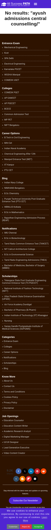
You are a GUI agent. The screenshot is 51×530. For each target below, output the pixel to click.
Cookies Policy (11, 397)
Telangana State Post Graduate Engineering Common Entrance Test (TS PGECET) (24, 281)
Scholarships (9, 276)
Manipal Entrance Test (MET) (18, 159)
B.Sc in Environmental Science (19, 254)
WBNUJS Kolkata (12, 207)
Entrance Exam (11, 43)
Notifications (9, 228)
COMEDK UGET (11, 80)
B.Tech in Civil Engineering (17, 137)
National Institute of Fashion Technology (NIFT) (22, 289)
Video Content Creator (14, 453)
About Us (8, 381)
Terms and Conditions (14, 391)
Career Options (11, 133)
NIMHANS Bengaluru (14, 188)
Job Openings (10, 416)
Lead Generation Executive (16, 447)
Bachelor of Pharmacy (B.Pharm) (20, 310)
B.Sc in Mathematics (14, 212)
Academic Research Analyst (17, 431)
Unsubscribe (16, 507)
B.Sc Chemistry (11, 193)
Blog (4, 178)
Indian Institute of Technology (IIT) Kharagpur (26, 315)
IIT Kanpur (9, 164)
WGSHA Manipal (12, 74)
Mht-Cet (8, 143)
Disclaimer (9, 408)
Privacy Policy (10, 402)
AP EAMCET (10, 98)
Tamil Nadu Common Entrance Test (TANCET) (26, 243)
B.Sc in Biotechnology (14, 238)
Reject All (26, 527)
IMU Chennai (10, 232)
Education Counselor (14, 420)
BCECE (7, 108)
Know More (8, 376)
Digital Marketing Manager (16, 436)
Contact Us (9, 386)
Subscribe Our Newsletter (25, 500)
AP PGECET (10, 103)
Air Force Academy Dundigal (18, 304)
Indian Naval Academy (15, 148)
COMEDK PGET (11, 92)
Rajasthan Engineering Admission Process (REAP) (23, 219)
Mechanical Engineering (15, 47)
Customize (13, 527)
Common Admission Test (16, 114)
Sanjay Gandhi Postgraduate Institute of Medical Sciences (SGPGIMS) (22, 327)
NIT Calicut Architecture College (19, 249)
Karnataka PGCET (13, 69)
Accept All (38, 527)
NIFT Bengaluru (11, 125)
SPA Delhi (9, 58)
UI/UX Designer (11, 442)
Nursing (8, 320)
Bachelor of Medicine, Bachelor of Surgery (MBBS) (23, 266)
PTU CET (8, 170)
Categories (8, 337)
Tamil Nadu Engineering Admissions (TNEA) (25, 260)
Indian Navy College (13, 182)
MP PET (8, 119)
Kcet (6, 53)
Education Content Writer (16, 426)
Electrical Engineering (14, 63)
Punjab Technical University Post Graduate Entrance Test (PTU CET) (23, 200)
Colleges (7, 88)
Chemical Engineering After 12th (19, 154)
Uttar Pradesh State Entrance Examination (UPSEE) (23, 297)
